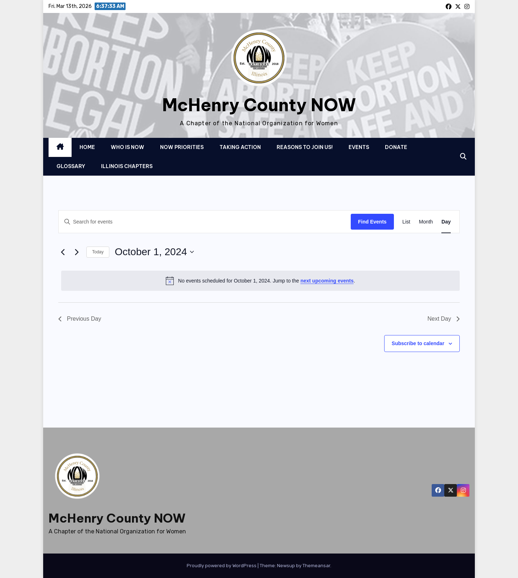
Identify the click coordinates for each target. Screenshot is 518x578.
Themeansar (316, 565)
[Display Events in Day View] (446, 222)
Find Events (372, 222)
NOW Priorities (182, 147)
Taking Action (240, 147)
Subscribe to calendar (418, 343)
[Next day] (76, 252)
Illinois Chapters (127, 166)
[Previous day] (62, 252)
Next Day (443, 319)
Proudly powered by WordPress (222, 565)
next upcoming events (327, 281)
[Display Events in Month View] (426, 222)
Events (359, 147)
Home (87, 147)
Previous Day (79, 319)
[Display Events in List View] (406, 222)
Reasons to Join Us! (305, 147)
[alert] (260, 281)
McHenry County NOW (259, 105)
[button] (463, 157)
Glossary (70, 166)
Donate (396, 147)
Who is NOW (127, 147)
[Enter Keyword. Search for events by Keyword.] (205, 222)
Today (98, 251)
